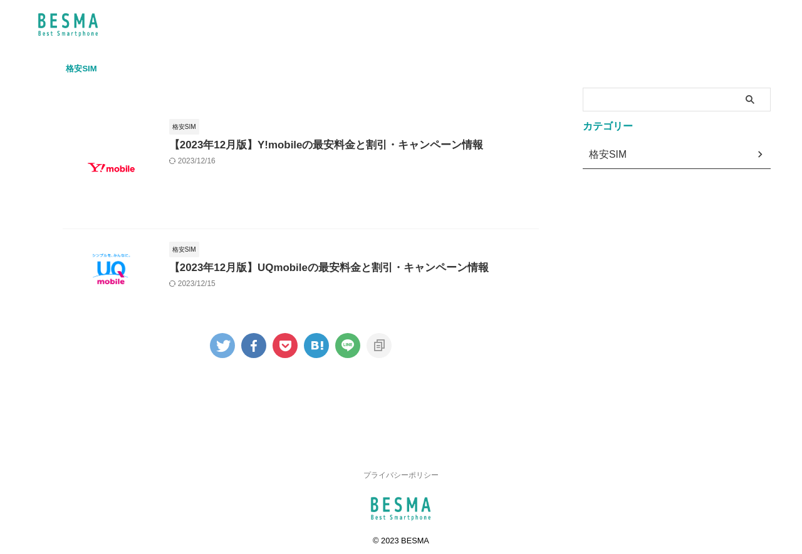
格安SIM (81, 68)
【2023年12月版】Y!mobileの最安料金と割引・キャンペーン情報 (345, 145)
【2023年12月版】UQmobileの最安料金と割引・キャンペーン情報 (348, 296)
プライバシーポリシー (401, 470)
